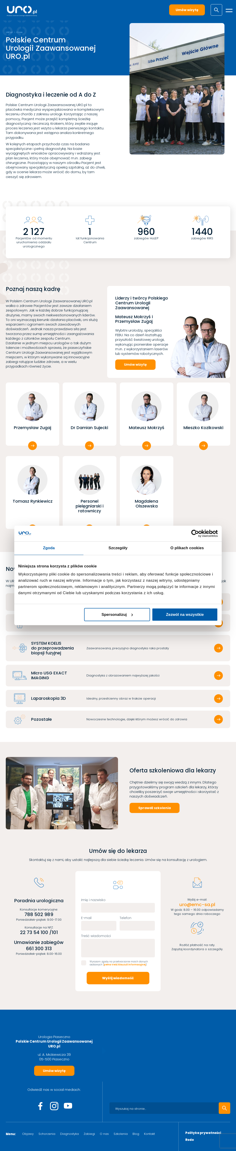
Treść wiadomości (96, 936)
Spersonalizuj (117, 614)
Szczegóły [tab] (118, 548)
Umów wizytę (187, 10)
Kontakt (149, 1134)
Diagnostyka (69, 1134)
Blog (136, 1134)
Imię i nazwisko (93, 900)
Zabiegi (89, 1134)
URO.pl (9, 32)
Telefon (125, 918)
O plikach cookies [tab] (187, 548)
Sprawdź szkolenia (154, 808)
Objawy (28, 1134)
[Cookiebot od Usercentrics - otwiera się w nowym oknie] (197, 533)
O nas (104, 1134)
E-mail (86, 918)
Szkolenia (121, 1134)
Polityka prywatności (203, 1133)
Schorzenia (46, 1134)
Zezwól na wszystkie (185, 614)
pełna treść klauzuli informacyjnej (125, 964)
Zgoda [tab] (49, 548)
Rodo (189, 1140)
